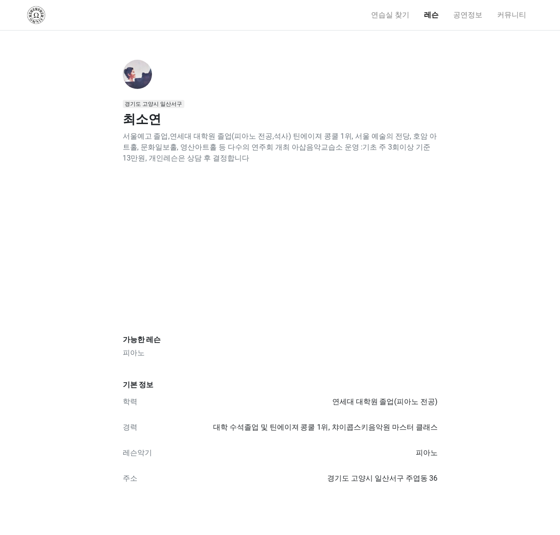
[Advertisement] (280, 249)
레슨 (431, 14)
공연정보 (467, 14)
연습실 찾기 (390, 14)
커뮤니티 (511, 14)
